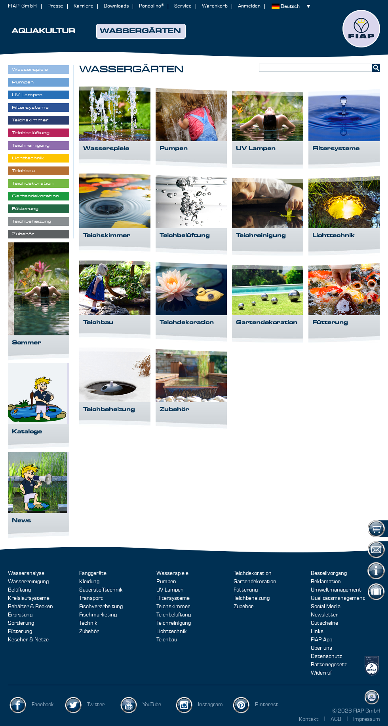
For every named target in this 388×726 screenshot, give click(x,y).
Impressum (366, 719)
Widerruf (321, 673)
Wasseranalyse (26, 573)
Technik (88, 623)
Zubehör (89, 631)
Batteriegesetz (329, 665)
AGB (336, 719)
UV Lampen (170, 590)
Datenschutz (326, 656)
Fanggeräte (93, 573)
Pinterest (266, 704)
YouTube (152, 704)
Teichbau (166, 640)
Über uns (321, 648)
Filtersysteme (173, 598)
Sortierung (21, 623)
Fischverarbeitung (101, 606)
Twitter (96, 704)
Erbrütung (20, 615)
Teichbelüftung (173, 615)
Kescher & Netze (28, 640)
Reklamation (326, 582)
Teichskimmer (173, 606)
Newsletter (324, 615)
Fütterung (20, 631)
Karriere (83, 6)
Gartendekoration (255, 582)
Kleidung (89, 582)
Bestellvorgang (329, 573)
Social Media (325, 606)
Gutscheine (324, 623)
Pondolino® (151, 6)
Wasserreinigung (28, 582)
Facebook (43, 704)
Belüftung (19, 590)
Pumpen (166, 582)
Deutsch (290, 6)
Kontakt (309, 719)
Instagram (210, 704)
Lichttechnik (171, 631)
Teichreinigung (173, 623)
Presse (55, 6)
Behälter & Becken (30, 606)
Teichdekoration (253, 573)
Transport (91, 598)
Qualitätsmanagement (338, 598)
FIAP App (321, 640)
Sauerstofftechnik (101, 590)
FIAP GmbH (22, 6)
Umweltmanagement (336, 590)
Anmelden (249, 6)
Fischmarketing (98, 615)
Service (183, 6)
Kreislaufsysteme (28, 598)
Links (317, 631)
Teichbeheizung (252, 598)
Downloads (116, 6)
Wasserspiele (172, 573)
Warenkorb (215, 6)
